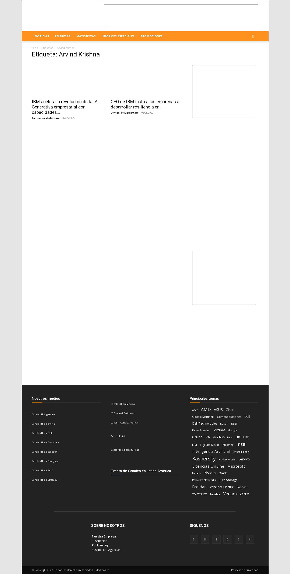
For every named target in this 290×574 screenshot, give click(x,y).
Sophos (242, 487)
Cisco (230, 409)
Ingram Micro (209, 445)
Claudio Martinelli (203, 417)
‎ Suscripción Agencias (105, 550)
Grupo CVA (201, 437)
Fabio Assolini (201, 430)
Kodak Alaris (227, 459)
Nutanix (196, 473)
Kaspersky (204, 458)
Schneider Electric (221, 487)
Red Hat (199, 486)
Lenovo (244, 459)
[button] (253, 37)
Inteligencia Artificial (211, 451)
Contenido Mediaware (46, 118)
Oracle (223, 473)
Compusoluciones (229, 417)
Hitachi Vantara (223, 437)
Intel (242, 444)
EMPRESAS (62, 36)
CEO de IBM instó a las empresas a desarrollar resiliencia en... (145, 104)
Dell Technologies (204, 423)
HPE (246, 437)
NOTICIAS (42, 36)
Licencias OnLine (208, 466)
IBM (194, 445)
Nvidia (210, 473)
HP (237, 437)
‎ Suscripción (99, 541)
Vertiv (244, 494)
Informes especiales (118, 36)
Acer (195, 410)
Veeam (230, 493)
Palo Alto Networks (204, 480)
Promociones (151, 36)
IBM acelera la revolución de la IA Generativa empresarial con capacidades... (65, 107)
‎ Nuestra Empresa (103, 536)
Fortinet (219, 430)
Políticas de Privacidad (244, 570)
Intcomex (228, 445)
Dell (247, 416)
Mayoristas (86, 36)
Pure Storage (228, 480)
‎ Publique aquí (100, 545)
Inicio (35, 48)
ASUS (218, 409)
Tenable (215, 494)
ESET (234, 423)
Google (232, 430)
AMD (206, 409)
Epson (224, 423)
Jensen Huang (241, 452)
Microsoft (236, 466)
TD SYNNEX (199, 494)
